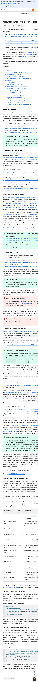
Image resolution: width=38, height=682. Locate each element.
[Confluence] (8, 10)
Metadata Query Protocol (10, 431)
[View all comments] (34, 672)
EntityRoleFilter (25, 56)
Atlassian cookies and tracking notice (10, 3)
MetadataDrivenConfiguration (11, 587)
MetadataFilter (28, 52)
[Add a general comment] (10, 678)
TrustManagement (26, 303)
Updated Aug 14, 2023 (26, 13)
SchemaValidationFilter (28, 54)
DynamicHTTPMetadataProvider (16, 474)
